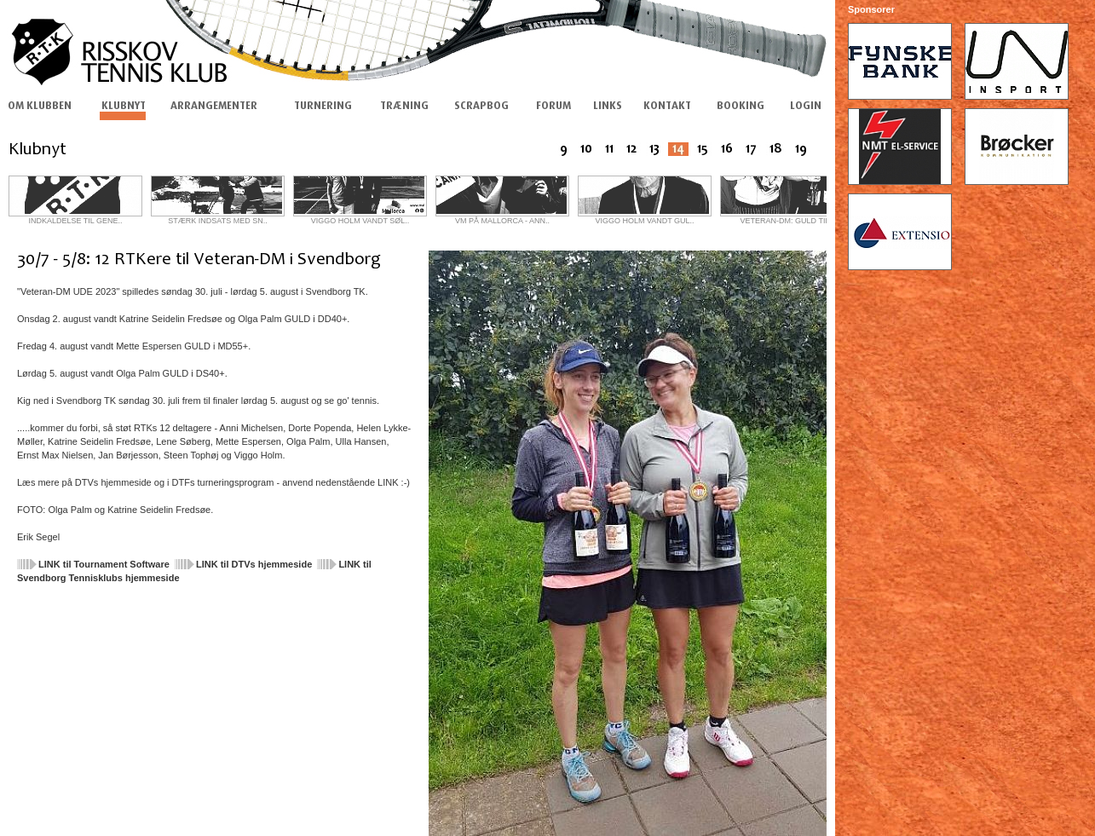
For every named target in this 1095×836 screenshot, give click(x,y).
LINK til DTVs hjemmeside (254, 564)
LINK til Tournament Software (104, 564)
